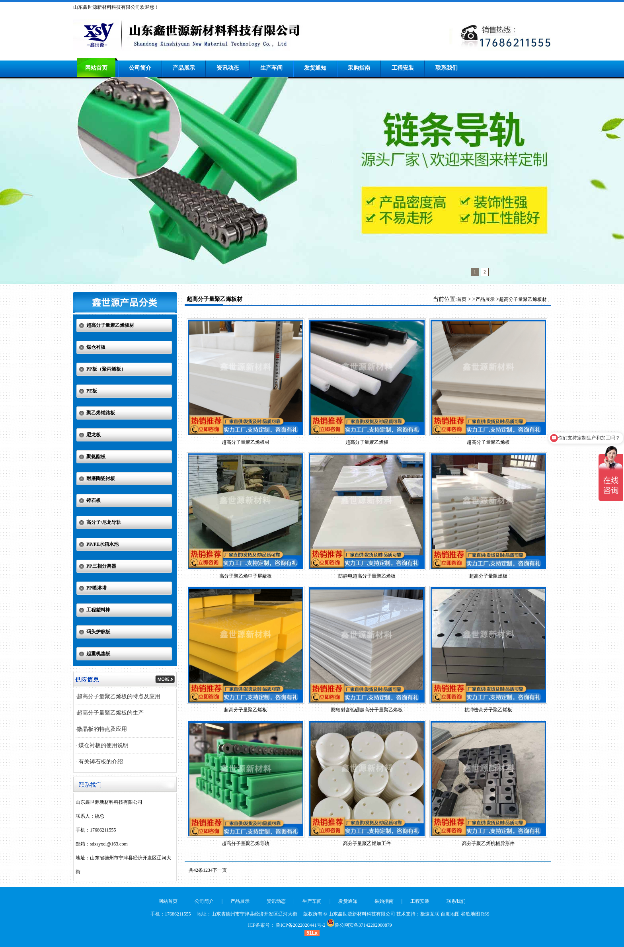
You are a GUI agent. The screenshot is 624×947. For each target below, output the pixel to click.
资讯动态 (227, 68)
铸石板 (93, 500)
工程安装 (403, 68)
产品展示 (184, 68)
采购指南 (359, 68)
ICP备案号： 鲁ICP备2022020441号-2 (286, 925)
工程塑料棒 (98, 610)
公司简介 (140, 68)
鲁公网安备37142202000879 (363, 925)
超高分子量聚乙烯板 (366, 442)
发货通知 (315, 68)
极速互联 (429, 914)
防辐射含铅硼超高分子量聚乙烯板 (367, 710)
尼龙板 (93, 434)
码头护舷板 (98, 632)
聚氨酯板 (95, 456)
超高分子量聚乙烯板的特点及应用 (118, 696)
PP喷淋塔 (96, 588)
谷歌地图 (470, 914)
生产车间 (271, 68)
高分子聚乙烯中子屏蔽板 (245, 576)
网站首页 (96, 68)
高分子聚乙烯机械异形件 (488, 843)
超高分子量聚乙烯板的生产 (110, 713)
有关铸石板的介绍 (100, 762)
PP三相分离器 (101, 566)
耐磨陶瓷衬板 (100, 478)
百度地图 (450, 914)
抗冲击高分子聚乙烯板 (488, 710)
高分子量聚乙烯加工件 (367, 843)
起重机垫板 (98, 653)
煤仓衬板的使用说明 (103, 745)
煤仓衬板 (95, 347)
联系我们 (446, 68)
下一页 (220, 870)
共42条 (196, 870)
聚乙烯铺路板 (100, 413)
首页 (461, 299)
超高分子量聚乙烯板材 (110, 325)
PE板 (91, 391)
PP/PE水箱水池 (102, 544)
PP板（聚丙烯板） (106, 369)
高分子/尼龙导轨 (103, 522)
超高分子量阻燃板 (488, 576)
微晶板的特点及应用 (102, 729)
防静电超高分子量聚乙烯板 (367, 576)
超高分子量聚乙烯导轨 (245, 843)
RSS (485, 914)
